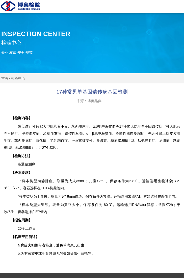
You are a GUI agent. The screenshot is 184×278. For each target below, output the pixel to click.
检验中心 (18, 78)
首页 (4, 78)
